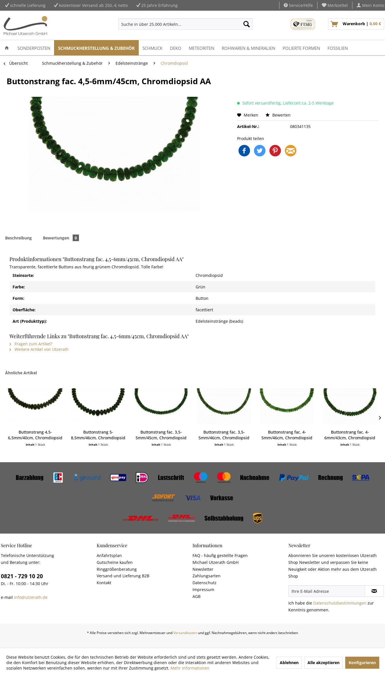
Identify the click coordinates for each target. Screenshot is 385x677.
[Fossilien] (338, 47)
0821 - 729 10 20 (22, 576)
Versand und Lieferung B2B (123, 575)
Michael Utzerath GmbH (215, 562)
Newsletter (202, 569)
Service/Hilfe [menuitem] (298, 5)
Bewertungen (61, 238)
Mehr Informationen (189, 668)
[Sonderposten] (34, 47)
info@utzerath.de (30, 597)
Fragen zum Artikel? (30, 344)
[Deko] (175, 47)
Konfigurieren (362, 662)
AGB (196, 596)
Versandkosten (185, 632)
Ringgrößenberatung (117, 569)
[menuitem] (334, 5)
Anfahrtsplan (109, 555)
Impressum (203, 589)
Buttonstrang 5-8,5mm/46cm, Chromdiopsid (98, 434)
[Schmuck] (152, 47)
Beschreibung (18, 238)
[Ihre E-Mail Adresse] (326, 591)
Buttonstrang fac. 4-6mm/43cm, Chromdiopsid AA (349, 435)
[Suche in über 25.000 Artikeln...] (185, 24)
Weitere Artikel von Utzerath (39, 349)
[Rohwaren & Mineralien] (248, 47)
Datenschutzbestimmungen (339, 603)
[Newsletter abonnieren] (374, 591)
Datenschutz (204, 582)
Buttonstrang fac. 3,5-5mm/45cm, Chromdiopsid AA (161, 435)
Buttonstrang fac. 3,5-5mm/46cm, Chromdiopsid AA (224, 435)
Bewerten (278, 115)
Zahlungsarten (206, 575)
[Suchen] (247, 24)
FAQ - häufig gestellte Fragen (220, 555)
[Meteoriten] (201, 47)
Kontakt (104, 582)
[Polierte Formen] (301, 47)
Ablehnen (289, 662)
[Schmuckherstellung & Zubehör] (96, 47)
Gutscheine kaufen (115, 562)
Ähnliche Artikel (21, 372)
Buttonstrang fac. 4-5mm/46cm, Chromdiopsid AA (286, 435)
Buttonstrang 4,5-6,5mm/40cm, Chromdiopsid (35, 434)
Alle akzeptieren (323, 662)
